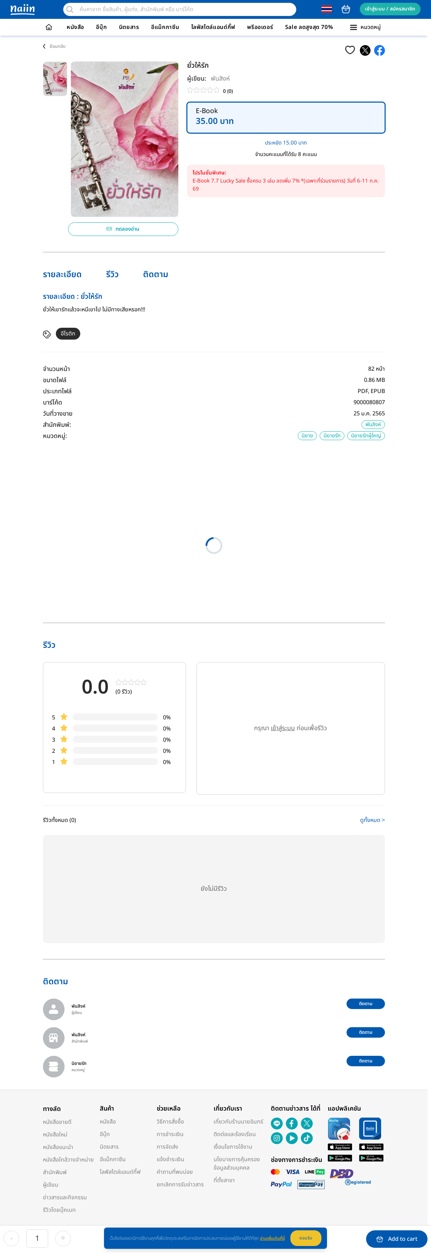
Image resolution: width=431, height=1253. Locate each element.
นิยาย (307, 436)
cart (346, 9)
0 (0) (228, 91)
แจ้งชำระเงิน (170, 1159)
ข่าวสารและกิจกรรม (65, 1197)
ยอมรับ (305, 1238)
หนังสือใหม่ (55, 1134)
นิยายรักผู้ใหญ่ (366, 436)
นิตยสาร (129, 27)
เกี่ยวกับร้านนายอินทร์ (238, 1122)
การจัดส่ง (167, 1147)
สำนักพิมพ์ (55, 1172)
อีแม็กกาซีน (165, 27)
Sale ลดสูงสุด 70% (309, 27)
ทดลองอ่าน (123, 229)
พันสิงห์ (220, 78)
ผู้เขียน (50, 1185)
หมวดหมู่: (55, 436)
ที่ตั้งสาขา (224, 1180)
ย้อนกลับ (58, 46)
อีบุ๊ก (101, 27)
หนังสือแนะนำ (58, 1147)
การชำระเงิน (170, 1134)
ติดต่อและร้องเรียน (235, 1134)
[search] (70, 9)
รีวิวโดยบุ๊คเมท (59, 1210)
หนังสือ (75, 27)
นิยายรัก (332, 436)
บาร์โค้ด (52, 402)
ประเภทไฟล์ (57, 391)
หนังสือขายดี (57, 1122)
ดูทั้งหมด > (372, 820)
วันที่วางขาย (58, 413)
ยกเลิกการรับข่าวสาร (180, 1184)
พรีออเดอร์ (260, 27)
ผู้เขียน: (196, 78)
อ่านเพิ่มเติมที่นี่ (272, 1238)
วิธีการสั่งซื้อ (170, 1122)
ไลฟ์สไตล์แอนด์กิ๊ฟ (213, 27)
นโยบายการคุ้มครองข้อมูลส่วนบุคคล (237, 1163)
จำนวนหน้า (56, 369)
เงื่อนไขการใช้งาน (233, 1147)
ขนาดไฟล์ (54, 380)
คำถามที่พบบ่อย (175, 1172)
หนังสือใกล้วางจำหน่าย (68, 1160)
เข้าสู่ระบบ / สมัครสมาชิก (390, 9)
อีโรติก (68, 333)
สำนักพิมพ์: (57, 425)
